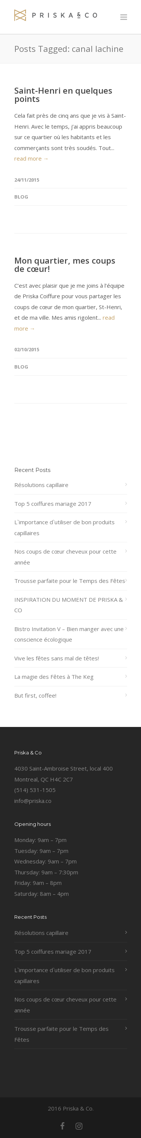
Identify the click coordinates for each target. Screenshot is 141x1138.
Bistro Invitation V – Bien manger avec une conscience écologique (69, 634)
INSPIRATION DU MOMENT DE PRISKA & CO (68, 605)
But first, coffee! (35, 695)
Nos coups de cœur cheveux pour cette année (65, 557)
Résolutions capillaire (41, 485)
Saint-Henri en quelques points (63, 94)
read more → (31, 158)
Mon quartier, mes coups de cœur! (64, 264)
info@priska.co (33, 800)
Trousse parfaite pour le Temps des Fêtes (69, 580)
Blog (21, 196)
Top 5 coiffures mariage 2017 (52, 503)
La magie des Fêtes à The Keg (54, 676)
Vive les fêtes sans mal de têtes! (56, 658)
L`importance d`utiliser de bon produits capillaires (64, 527)
